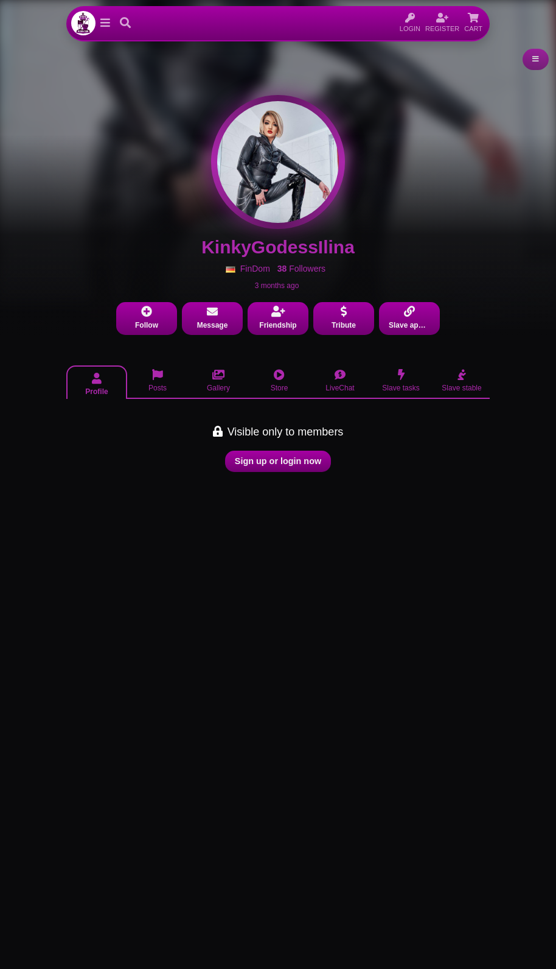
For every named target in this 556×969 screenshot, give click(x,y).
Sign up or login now (278, 461)
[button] (105, 23)
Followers (301, 268)
